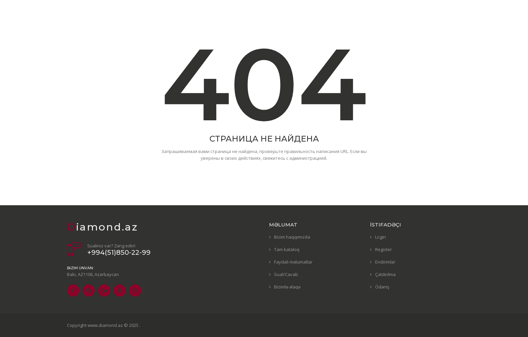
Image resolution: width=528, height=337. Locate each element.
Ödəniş (382, 287)
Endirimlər (385, 262)
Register (383, 249)
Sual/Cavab (286, 274)
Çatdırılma (385, 274)
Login (380, 237)
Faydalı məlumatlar (293, 262)
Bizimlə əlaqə (287, 287)
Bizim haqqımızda (292, 237)
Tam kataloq (286, 249)
